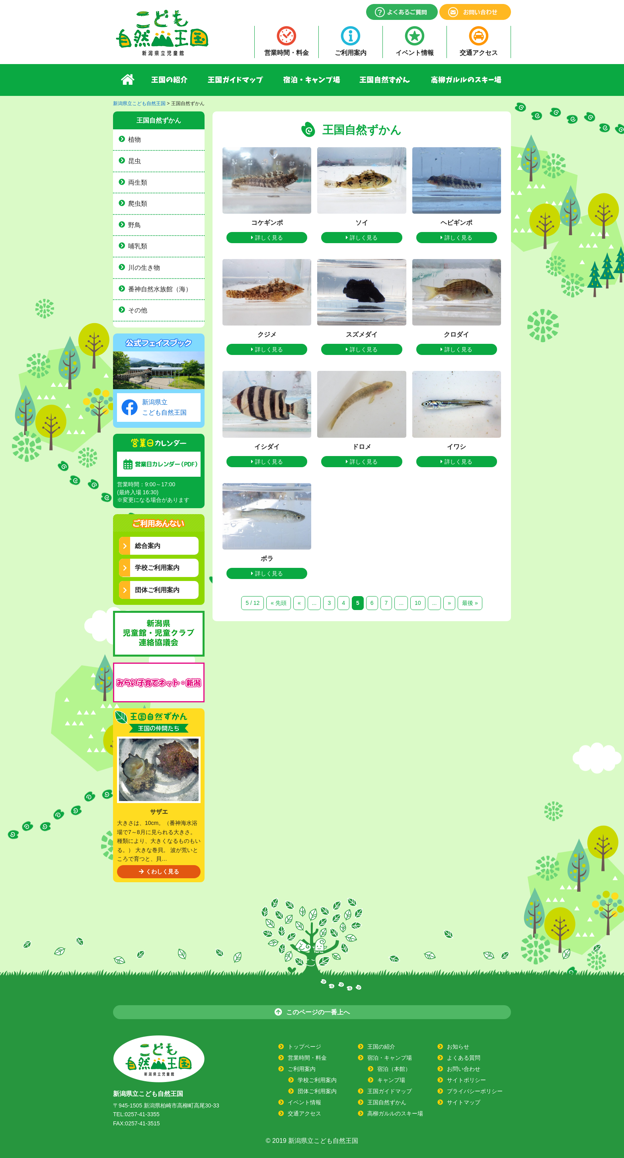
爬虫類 (137, 203)
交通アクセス (479, 52)
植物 (134, 139)
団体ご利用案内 (151, 590)
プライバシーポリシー (475, 1091)
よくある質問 (463, 1058)
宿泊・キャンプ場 (311, 80)
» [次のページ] (449, 603)
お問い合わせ (463, 1069)
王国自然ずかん (385, 80)
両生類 (137, 182)
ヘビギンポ (456, 222)
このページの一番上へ (312, 1012)
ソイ (361, 222)
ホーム (127, 80)
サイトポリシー (466, 1080)
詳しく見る (267, 237)
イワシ (456, 446)
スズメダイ (362, 334)
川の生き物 (144, 267)
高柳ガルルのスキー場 (466, 80)
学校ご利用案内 (151, 567)
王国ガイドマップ (235, 80)
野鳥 (134, 225)
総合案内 (141, 545)
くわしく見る (159, 871)
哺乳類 (137, 246)
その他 (137, 310)
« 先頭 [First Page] (279, 603)
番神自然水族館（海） (160, 289)
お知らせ (458, 1046)
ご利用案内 (351, 52)
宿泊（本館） (394, 1069)
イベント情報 (415, 52)
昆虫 (134, 161)
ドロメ (361, 446)
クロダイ (456, 334)
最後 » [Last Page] (470, 603)
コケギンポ (267, 222)
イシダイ (267, 446)
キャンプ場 (391, 1080)
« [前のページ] (299, 603)
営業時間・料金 (286, 52)
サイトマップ (463, 1102)
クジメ (267, 334)
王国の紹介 (169, 80)
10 (418, 603)
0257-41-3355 (142, 1114)
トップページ (304, 1046)
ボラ (267, 558)
